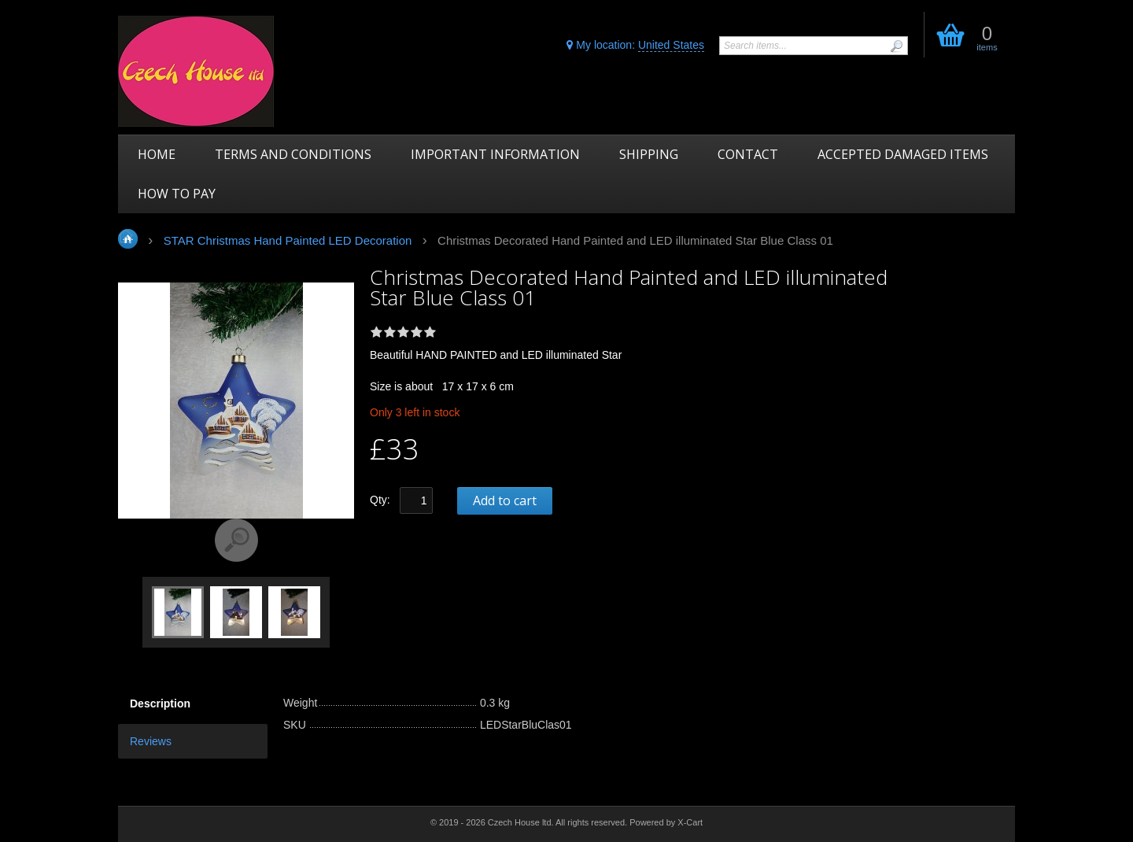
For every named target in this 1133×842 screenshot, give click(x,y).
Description (160, 703)
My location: (635, 45)
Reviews (151, 741)
